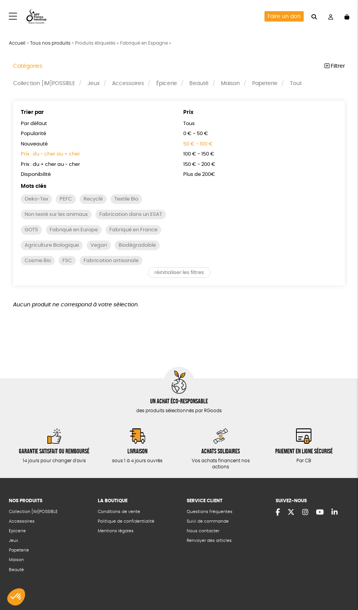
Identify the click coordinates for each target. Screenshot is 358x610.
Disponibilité (36, 174)
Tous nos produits (50, 43)
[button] (16, 597)
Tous (189, 123)
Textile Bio (126, 199)
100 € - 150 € (198, 154)
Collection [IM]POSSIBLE (44, 83)
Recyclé (93, 199)
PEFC (66, 199)
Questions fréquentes (210, 512)
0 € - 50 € (195, 133)
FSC (67, 260)
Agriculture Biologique (52, 245)
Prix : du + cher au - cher (50, 164)
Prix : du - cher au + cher (50, 154)
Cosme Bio (38, 260)
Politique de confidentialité (126, 521)
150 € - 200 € (199, 164)
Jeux (93, 83)
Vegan (98, 245)
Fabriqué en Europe (74, 229)
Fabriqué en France (133, 229)
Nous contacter (203, 531)
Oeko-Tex (36, 199)
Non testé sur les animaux (56, 214)
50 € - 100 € (198, 144)
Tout (296, 83)
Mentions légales (116, 531)
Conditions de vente (119, 512)
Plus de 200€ (199, 174)
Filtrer (335, 66)
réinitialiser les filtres (179, 272)
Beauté (199, 83)
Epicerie (17, 531)
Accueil (17, 43)
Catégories (27, 66)
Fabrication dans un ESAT (130, 214)
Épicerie (166, 83)
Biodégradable (137, 245)
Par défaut (34, 123)
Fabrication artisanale (111, 260)
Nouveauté (34, 144)
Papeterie (265, 83)
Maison (230, 83)
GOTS (31, 229)
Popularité (33, 133)
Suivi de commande (208, 521)
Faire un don (284, 16)
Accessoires (128, 83)
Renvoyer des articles (209, 540)
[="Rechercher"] (314, 16)
